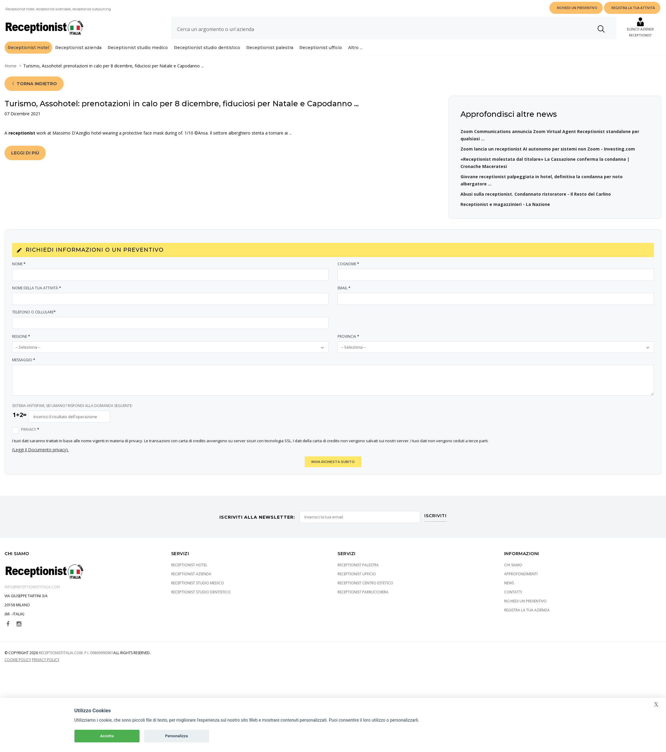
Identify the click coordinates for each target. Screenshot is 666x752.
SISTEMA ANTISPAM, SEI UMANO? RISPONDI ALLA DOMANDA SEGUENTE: (72, 417)
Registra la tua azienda (527, 622)
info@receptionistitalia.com (32, 598)
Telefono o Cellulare (34, 324)
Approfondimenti (521, 586)
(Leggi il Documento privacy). (40, 462)
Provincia (349, 348)
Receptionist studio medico (138, 47)
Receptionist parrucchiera (363, 604)
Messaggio (24, 371)
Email (344, 300)
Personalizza (176, 736)
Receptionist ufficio (320, 47)
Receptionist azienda (78, 47)
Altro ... (355, 47)
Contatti (513, 604)
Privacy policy (45, 671)
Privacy (30, 441)
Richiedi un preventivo (525, 613)
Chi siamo (513, 577)
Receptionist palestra (269, 47)
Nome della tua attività (37, 300)
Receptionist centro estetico (365, 595)
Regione (21, 348)
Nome (19, 275)
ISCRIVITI (436, 527)
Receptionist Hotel (28, 47)
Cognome (349, 275)
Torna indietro (34, 95)
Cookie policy (18, 671)
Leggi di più (25, 165)
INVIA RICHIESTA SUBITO (333, 474)
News (509, 595)
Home (11, 78)
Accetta (107, 736)
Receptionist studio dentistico (207, 47)
